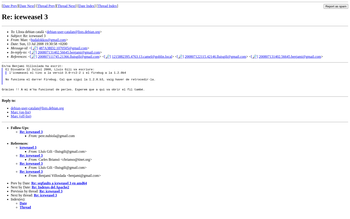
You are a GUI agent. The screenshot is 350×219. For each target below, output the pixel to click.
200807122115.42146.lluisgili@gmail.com (215, 56)
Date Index (87, 6)
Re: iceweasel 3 (31, 138)
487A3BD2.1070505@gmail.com (63, 48)
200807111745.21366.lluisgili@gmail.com (68, 56)
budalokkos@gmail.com (48, 40)
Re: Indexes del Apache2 (50, 193)
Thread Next (66, 6)
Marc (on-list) (21, 118)
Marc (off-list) (21, 122)
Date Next (27, 6)
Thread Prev (46, 6)
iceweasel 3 (28, 153)
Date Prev (10, 6)
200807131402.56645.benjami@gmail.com (69, 52)
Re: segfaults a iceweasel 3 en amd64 (59, 189)
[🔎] (34, 48)
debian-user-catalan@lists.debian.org (73, 32)
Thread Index (107, 6)
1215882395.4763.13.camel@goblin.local (142, 56)
